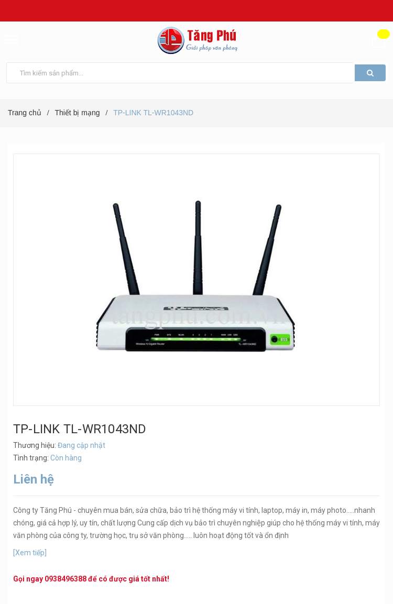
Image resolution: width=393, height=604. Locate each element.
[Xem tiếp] (30, 552)
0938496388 (65, 579)
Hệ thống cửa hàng (359, 11)
